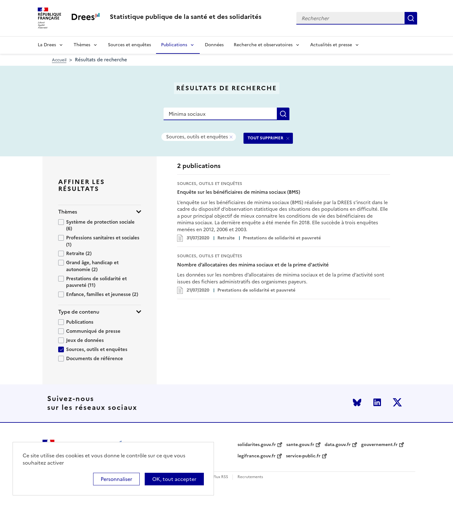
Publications (174, 45)
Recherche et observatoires (263, 45)
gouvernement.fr (379, 445)
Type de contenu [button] (78, 311)
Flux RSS (220, 477)
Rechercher (411, 18)
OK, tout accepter (174, 479)
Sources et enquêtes (129, 45)
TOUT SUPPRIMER (265, 138)
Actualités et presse (331, 45)
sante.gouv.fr (300, 445)
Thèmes (82, 45)
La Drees (47, 45)
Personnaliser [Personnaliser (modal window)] (116, 479)
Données (214, 45)
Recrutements (250, 477)
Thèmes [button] (67, 211)
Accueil (59, 60)
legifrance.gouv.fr (257, 456)
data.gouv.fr (338, 445)
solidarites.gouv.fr (257, 445)
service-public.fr (303, 456)
